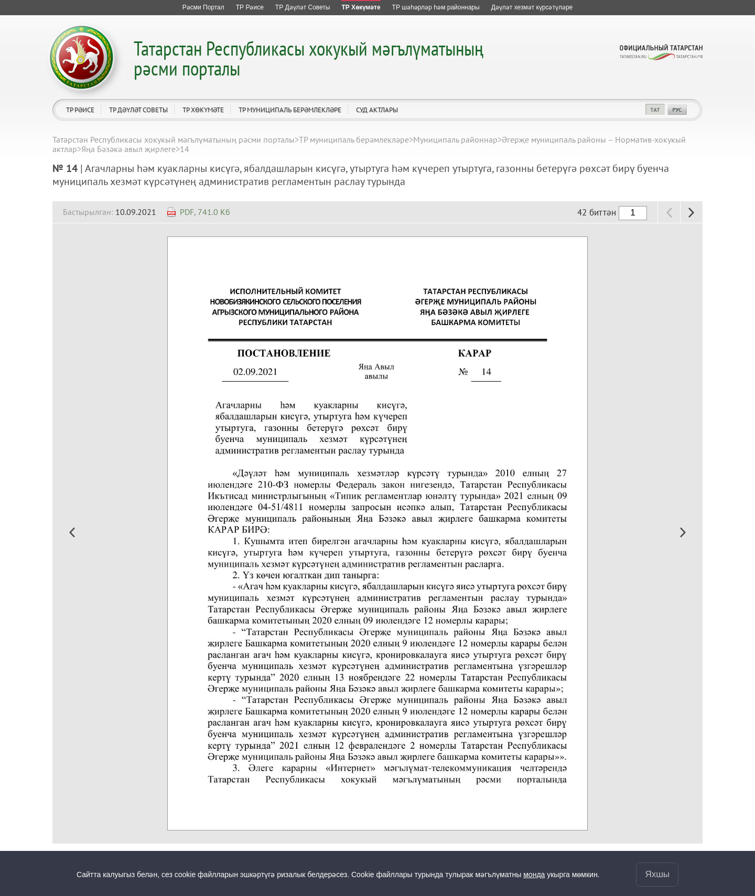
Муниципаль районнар (455, 139)
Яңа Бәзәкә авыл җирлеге (128, 149)
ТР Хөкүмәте (203, 109)
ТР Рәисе (80, 109)
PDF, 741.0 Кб (205, 212)
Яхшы (657, 874)
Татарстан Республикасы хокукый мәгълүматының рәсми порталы (308, 58)
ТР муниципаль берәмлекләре (290, 109)
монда (534, 874)
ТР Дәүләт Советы (138, 109)
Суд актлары (377, 109)
